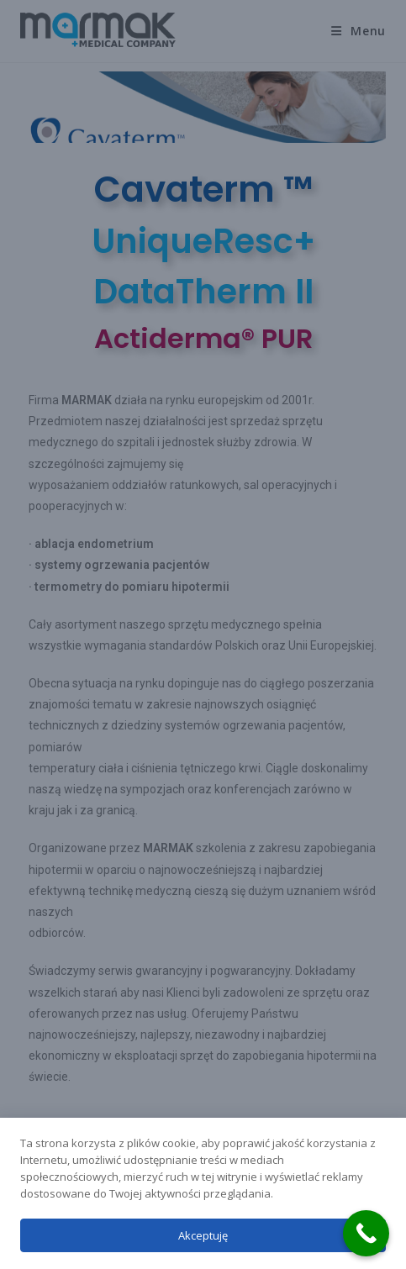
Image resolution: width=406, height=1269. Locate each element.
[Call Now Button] (366, 1233)
